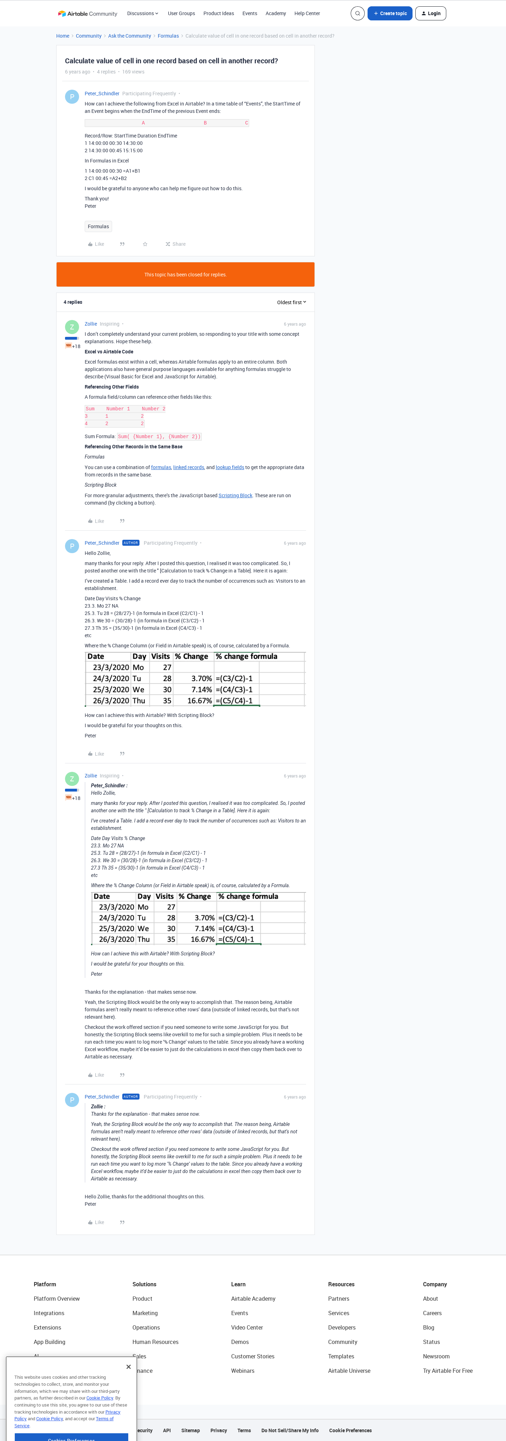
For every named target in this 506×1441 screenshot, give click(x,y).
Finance (142, 1371)
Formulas (168, 35)
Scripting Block (235, 495)
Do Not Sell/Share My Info (290, 1430)
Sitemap (190, 1430)
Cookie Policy (99, 1418)
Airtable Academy (253, 1298)
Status (431, 1342)
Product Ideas (218, 13)
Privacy (218, 1430)
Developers (342, 1327)
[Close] (128, 1387)
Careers (432, 1313)
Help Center (307, 13)
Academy (276, 13)
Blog (428, 1327)
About (430, 1298)
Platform (45, 1284)
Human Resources (155, 1342)
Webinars (242, 1371)
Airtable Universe (349, 1371)
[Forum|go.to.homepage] (87, 13)
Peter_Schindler (102, 93)
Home (62, 35)
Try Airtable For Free (448, 1371)
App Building (49, 1342)
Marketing (145, 1313)
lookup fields (230, 467)
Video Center (247, 1327)
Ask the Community (129, 35)
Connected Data (54, 1371)
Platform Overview (57, 1298)
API (167, 1430)
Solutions (144, 1284)
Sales (139, 1356)
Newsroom (436, 1356)
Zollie (91, 323)
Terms (244, 1430)
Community (89, 35)
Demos (240, 1342)
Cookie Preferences (350, 1430)
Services (338, 1313)
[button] (390, 13)
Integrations (49, 1313)
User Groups (181, 13)
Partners (338, 1298)
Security (143, 1430)
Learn (238, 1284)
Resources (341, 1284)
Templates (341, 1356)
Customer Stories (252, 1356)
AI (36, 1356)
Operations (146, 1327)
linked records (188, 467)
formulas (161, 467)
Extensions (47, 1327)
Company (435, 1284)
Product (142, 1298)
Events (249, 13)
